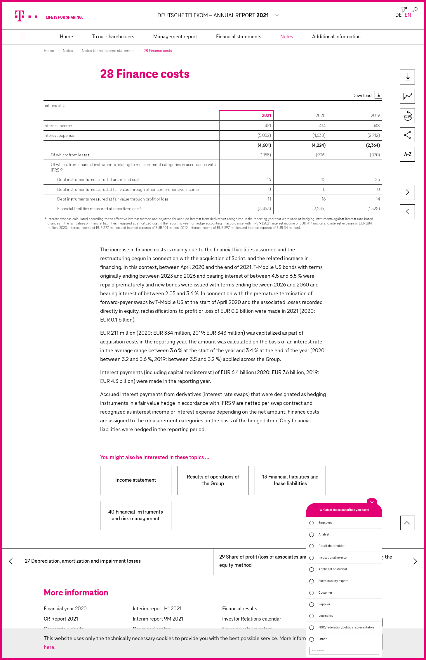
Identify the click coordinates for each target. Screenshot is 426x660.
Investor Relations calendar (251, 619)
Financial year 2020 (65, 609)
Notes (68, 51)
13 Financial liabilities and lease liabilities (290, 480)
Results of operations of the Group (213, 480)
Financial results (239, 609)
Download (362, 95)
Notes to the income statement (108, 51)
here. (49, 647)
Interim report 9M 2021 (158, 619)
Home (49, 51)
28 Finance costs (158, 51)
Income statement (135, 480)
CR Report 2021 (61, 619)
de (398, 15)
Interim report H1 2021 (157, 609)
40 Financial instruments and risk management (135, 515)
